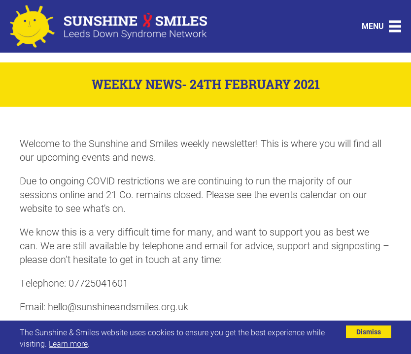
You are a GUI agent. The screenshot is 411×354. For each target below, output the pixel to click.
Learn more (68, 343)
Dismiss (368, 331)
